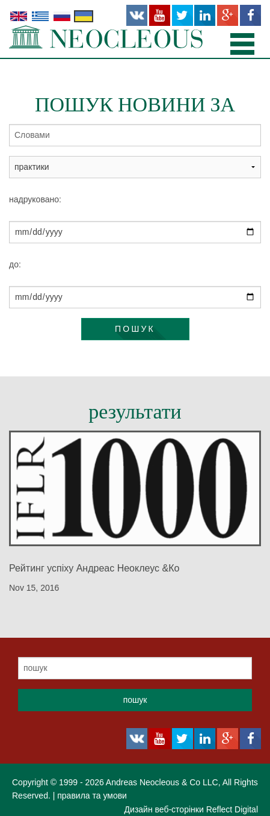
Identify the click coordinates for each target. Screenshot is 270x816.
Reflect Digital (232, 809)
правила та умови (92, 795)
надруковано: (35, 199)
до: (15, 264)
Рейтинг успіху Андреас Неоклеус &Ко (94, 568)
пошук (135, 329)
